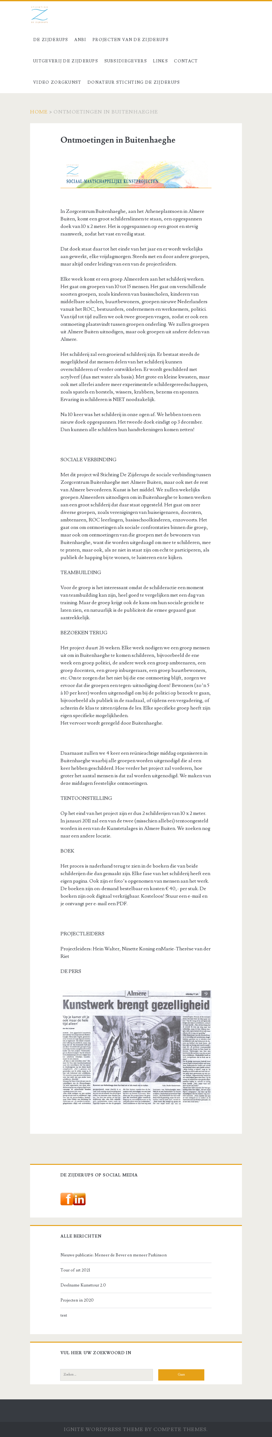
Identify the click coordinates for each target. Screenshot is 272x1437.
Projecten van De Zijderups (130, 39)
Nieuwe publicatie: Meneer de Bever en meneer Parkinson (113, 1255)
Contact (186, 61)
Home (39, 112)
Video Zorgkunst (57, 82)
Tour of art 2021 (75, 1270)
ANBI (80, 39)
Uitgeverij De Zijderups (65, 61)
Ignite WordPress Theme (103, 1429)
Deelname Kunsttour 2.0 (83, 1285)
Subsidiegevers (125, 61)
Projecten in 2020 (77, 1300)
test (63, 1315)
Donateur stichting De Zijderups (133, 82)
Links (160, 61)
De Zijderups (50, 39)
